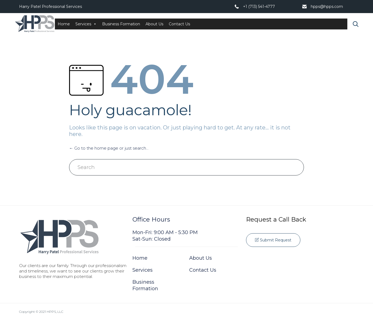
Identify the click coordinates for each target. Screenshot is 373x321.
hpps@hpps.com (327, 6)
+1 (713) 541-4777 (259, 6)
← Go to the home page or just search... (109, 148)
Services (86, 24)
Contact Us (179, 24)
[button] (273, 240)
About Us (154, 24)
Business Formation (121, 24)
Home (64, 24)
